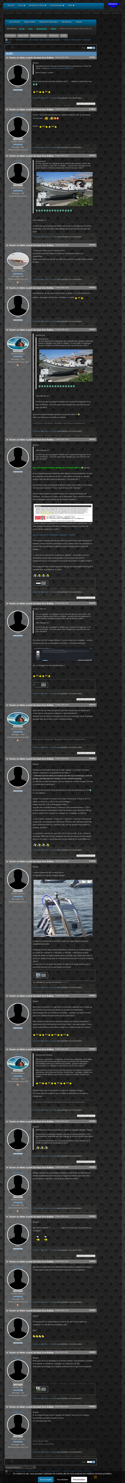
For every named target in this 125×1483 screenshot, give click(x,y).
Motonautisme (21, 40)
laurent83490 (18, 115)
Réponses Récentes (38, 36)
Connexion (37, 98)
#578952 (92, 1216)
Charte (63, 36)
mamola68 (18, 1173)
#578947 (92, 1049)
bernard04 (18, 1412)
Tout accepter (46, 1479)
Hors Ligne (18, 139)
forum (10, 40)
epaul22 (18, 1358)
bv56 (17, 250)
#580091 (92, 1352)
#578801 (92, 758)
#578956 (92, 1310)
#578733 (92, 155)
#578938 (92, 861)
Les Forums (10, 36)
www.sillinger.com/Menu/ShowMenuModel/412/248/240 (54, 535)
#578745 (92, 603)
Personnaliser (79, 1479)
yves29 (18, 161)
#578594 (92, 109)
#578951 (92, 1167)
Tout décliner (62, 1479)
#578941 (92, 995)
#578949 (92, 1121)
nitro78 (17, 335)
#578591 (92, 57)
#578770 (92, 705)
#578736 (92, 287)
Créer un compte (50, 98)
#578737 (92, 329)
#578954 (92, 1261)
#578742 (92, 439)
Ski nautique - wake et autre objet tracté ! (44, 40)
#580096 (92, 1406)
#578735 (92, 245)
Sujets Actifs (23, 36)
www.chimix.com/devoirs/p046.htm (60, 68)
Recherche (54, 36)
